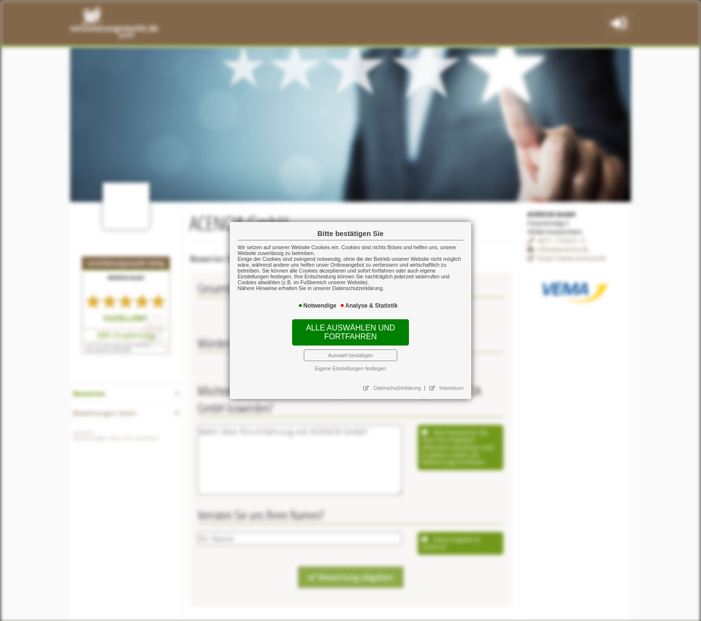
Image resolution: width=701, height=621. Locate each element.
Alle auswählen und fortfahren (350, 323)
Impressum (430, 360)
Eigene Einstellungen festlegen (350, 346)
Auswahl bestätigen (350, 338)
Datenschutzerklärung (387, 360)
